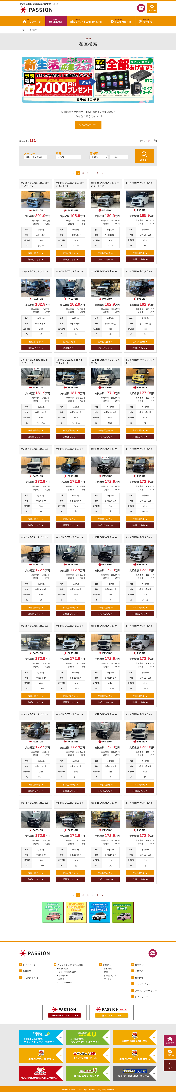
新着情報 (139, 978)
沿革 (106, 972)
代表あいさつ (110, 975)
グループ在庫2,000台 (67, 972)
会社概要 (108, 968)
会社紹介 (147, 21)
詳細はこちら (34, 259)
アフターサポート (66, 983)
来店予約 (152, 8)
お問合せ (139, 965)
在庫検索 (57, 21)
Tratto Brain (110, 1089)
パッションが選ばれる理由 (88, 21)
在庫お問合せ (34, 253)
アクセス (108, 979)
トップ (22, 30)
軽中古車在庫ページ (88, 124)
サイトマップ (141, 997)
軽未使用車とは (123, 21)
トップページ (34, 21)
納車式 (61, 979)
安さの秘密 (63, 968)
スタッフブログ (142, 984)
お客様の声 (63, 975)
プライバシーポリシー (146, 991)
